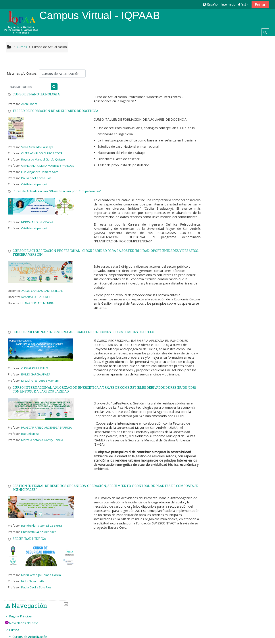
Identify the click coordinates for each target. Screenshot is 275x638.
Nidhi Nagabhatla (32, 586)
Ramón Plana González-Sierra (41, 530)
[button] (225, 4)
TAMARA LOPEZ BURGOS (37, 301)
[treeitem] (240, 127)
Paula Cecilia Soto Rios (36, 178)
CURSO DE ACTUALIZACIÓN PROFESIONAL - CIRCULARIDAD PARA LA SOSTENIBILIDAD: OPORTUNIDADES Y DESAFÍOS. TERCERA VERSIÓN (106, 257)
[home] (21, 22)
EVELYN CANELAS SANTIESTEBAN (42, 295)
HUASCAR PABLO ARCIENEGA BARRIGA (46, 432)
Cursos (220, 93)
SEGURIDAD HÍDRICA (29, 543)
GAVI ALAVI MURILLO (34, 373)
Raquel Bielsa (30, 438)
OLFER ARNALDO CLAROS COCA (41, 153)
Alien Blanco (29, 104)
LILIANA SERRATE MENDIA (37, 307)
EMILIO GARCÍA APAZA (35, 379)
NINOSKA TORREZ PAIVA (37, 222)
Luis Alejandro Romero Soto (39, 172)
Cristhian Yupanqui (34, 184)
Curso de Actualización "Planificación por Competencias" (57, 191)
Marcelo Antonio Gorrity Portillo (42, 444)
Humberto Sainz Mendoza (38, 536)
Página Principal (226, 79)
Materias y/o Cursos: (22, 74)
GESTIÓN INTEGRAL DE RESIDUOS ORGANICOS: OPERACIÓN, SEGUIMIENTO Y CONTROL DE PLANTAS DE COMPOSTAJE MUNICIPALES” (105, 492)
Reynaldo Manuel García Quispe (43, 159)
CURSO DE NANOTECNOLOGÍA (36, 95)
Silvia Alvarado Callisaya (37, 147)
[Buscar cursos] (29, 86)
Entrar (260, 4)
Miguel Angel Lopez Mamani (40, 385)
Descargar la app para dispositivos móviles (217, 633)
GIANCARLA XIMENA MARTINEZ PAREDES (47, 166)
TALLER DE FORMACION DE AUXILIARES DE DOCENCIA (55, 111)
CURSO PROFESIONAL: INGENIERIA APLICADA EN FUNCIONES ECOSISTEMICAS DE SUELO (83, 336)
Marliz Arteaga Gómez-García (41, 579)
